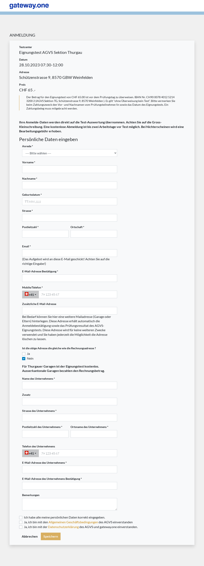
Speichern (50, 536)
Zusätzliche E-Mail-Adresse (39, 304)
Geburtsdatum (31, 194)
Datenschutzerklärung (63, 527)
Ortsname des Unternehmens (89, 427)
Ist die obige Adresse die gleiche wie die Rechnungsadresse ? (59, 348)
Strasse (26, 210)
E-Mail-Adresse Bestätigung (39, 271)
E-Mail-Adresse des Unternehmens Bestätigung (51, 478)
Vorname (27, 162)
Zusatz (26, 394)
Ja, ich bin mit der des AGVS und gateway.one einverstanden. (81, 527)
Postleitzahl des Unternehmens (41, 427)
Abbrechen (30, 536)
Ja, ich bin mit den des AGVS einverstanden (78, 522)
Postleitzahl (29, 227)
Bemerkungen (30, 495)
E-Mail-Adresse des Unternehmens (43, 462)
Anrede (26, 146)
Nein (30, 358)
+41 (29, 294)
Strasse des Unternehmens (38, 410)
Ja (28, 353)
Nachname (28, 178)
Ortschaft (76, 227)
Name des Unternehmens (37, 378)
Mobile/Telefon (31, 287)
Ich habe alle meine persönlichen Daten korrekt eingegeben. (64, 517)
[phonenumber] (78, 294)
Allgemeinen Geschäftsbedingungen (73, 522)
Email (25, 246)
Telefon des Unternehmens (38, 446)
